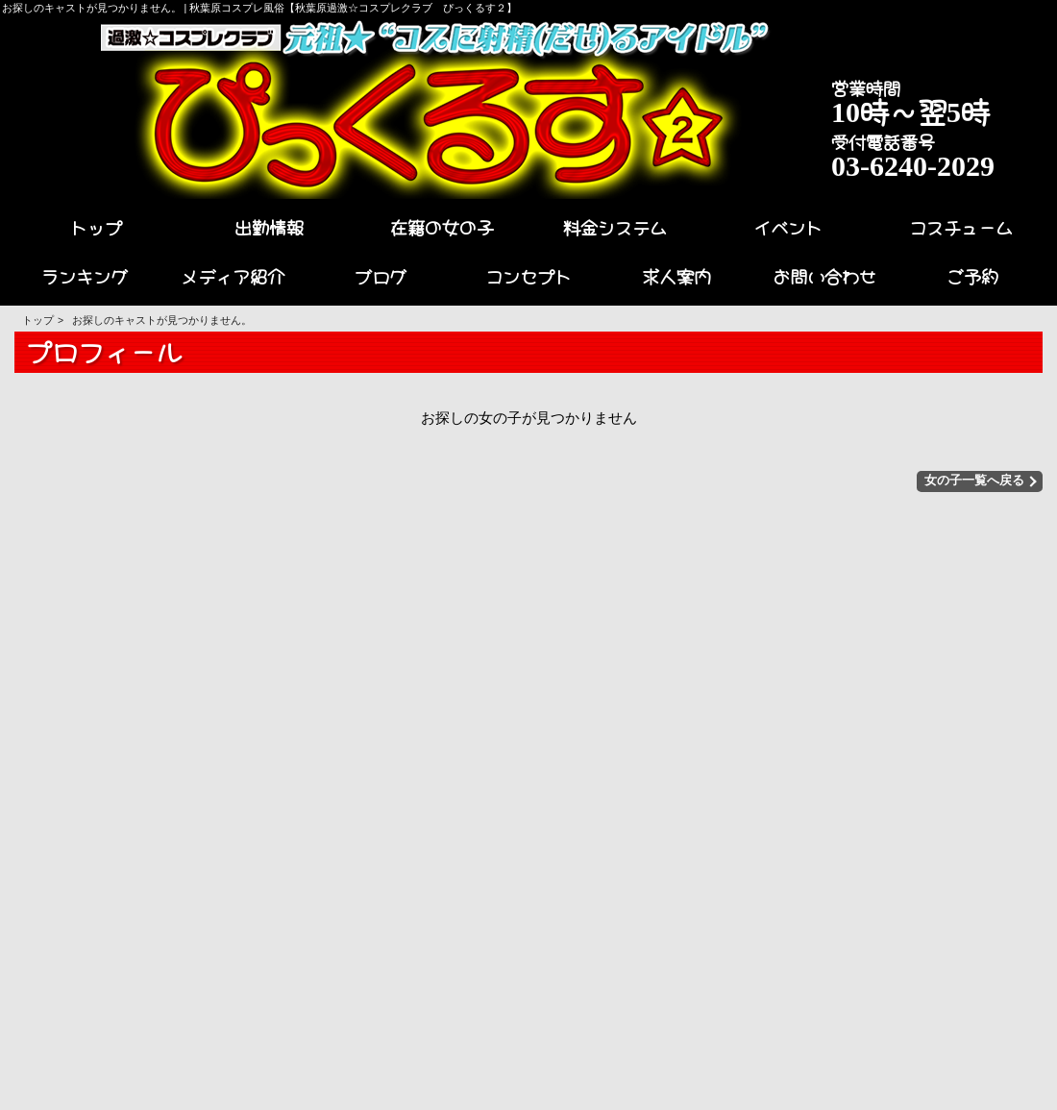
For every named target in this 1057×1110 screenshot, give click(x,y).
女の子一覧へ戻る (979, 480)
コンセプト (528, 274)
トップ (96, 225)
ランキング (84, 274)
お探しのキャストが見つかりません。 (162, 320)
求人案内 (676, 274)
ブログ (380, 274)
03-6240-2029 (913, 163)
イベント (788, 225)
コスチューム (961, 225)
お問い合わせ (824, 274)
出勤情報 (269, 225)
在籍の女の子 (442, 225)
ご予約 (972, 274)
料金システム (615, 225)
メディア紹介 (232, 274)
